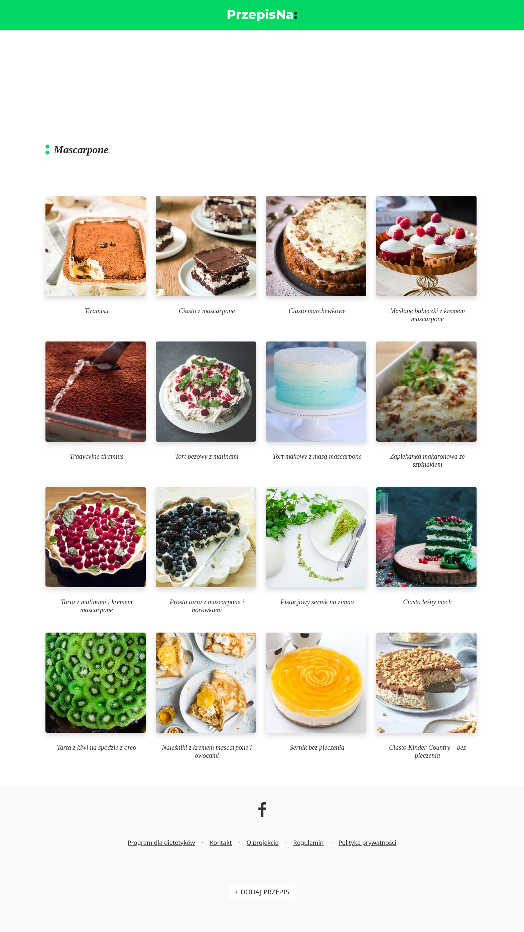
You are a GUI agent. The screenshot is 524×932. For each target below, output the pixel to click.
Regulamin (308, 843)
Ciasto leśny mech (427, 602)
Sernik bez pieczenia (317, 747)
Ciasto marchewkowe (317, 310)
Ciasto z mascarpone (207, 310)
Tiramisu (96, 310)
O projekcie (263, 843)
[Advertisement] (262, 80)
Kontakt (221, 843)
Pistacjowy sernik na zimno (317, 602)
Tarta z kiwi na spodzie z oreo (96, 747)
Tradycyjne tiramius (97, 456)
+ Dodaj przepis (262, 891)
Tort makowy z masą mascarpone (317, 456)
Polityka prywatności (367, 843)
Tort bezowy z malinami (207, 456)
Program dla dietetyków (161, 843)
